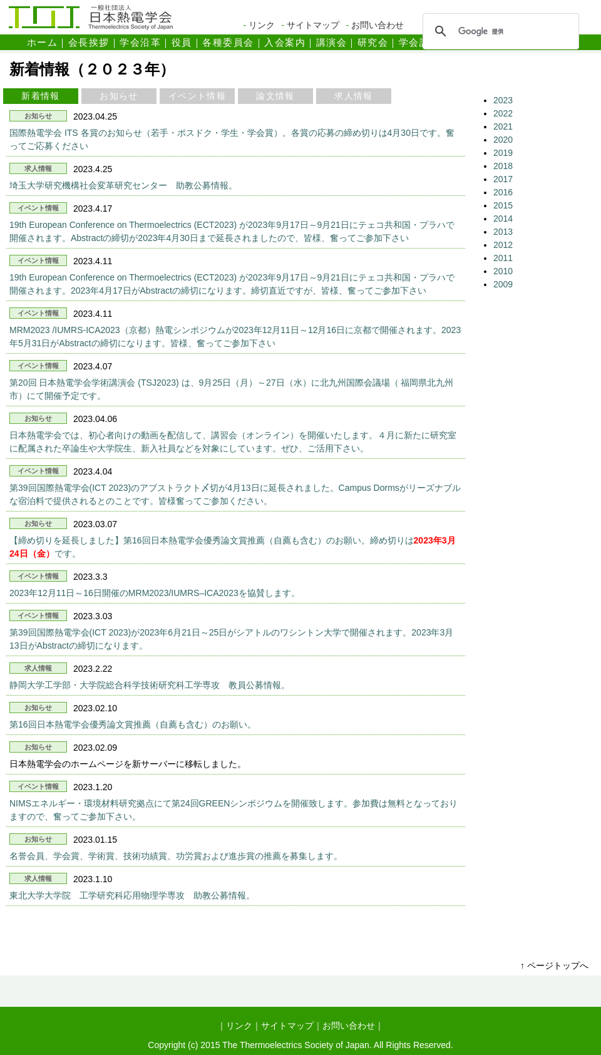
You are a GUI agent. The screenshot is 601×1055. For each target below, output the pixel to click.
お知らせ (119, 96)
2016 (503, 192)
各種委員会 (228, 42)
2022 (503, 113)
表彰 (563, 42)
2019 (503, 153)
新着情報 (40, 96)
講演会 (331, 42)
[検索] (499, 31)
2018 (503, 166)
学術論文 (460, 42)
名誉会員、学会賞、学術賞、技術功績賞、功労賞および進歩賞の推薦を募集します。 (175, 856)
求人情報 (353, 96)
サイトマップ (313, 25)
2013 (503, 232)
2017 (503, 179)
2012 (503, 245)
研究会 (373, 42)
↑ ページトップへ (554, 965)
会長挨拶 (89, 42)
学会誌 (414, 42)
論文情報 (275, 96)
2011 (503, 258)
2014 (503, 219)
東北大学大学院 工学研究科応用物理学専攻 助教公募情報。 (132, 895)
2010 (503, 271)
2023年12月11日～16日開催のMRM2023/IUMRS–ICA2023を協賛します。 (154, 593)
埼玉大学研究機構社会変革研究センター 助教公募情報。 (123, 185)
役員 (182, 42)
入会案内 (285, 42)
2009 (503, 284)
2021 (503, 126)
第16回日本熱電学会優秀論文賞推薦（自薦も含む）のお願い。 (132, 724)
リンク (262, 25)
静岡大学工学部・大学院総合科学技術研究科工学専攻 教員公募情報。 (149, 685)
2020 (503, 140)
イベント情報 (197, 96)
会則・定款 (517, 42)
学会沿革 (140, 42)
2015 (503, 205)
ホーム (42, 42)
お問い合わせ (377, 25)
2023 (503, 100)
